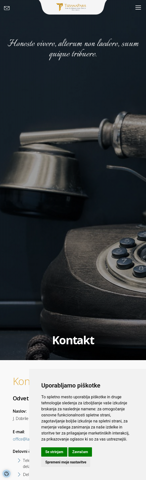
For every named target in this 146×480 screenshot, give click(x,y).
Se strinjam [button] (54, 452)
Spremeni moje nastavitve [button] (65, 462)
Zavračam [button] (80, 452)
